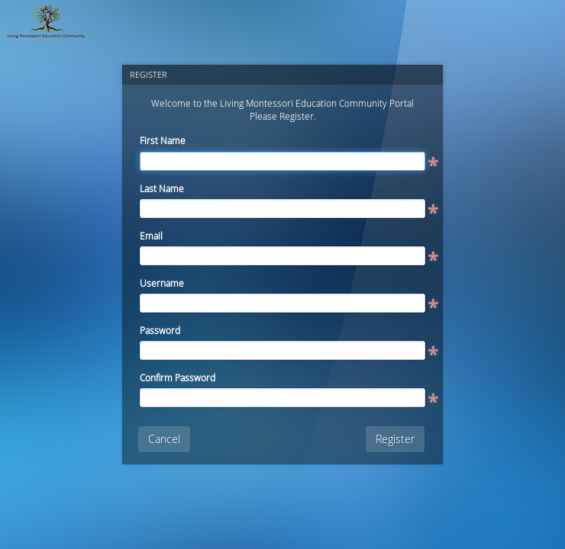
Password (160, 330)
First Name (163, 140)
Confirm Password (177, 377)
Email (151, 236)
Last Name (162, 188)
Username (162, 283)
